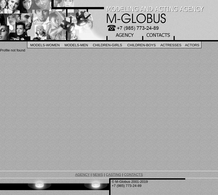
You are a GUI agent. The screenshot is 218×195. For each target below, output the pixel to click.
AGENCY (82, 175)
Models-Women (45, 45)
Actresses (170, 45)
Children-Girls (107, 45)
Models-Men (76, 45)
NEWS (98, 175)
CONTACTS (133, 175)
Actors (192, 45)
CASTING (113, 175)
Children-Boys (141, 45)
